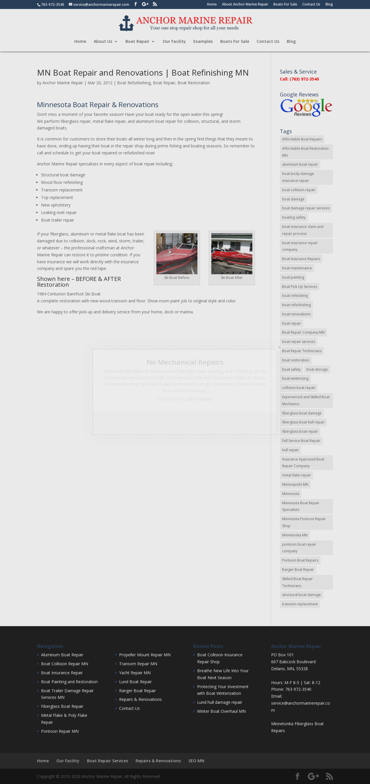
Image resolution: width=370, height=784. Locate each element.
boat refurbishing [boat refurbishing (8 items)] (296, 304)
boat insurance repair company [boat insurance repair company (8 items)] (300, 246)
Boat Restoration (193, 82)
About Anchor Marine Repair (245, 5)
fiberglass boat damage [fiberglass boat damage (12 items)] (301, 413)
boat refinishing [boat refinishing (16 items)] (295, 295)
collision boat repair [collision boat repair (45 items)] (298, 387)
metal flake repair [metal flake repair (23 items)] (296, 475)
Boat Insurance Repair (62, 672)
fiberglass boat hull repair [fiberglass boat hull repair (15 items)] (303, 422)
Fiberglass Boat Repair (62, 706)
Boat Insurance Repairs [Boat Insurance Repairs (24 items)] (301, 258)
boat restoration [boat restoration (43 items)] (295, 360)
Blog (329, 5)
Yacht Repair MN (135, 672)
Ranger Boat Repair (137, 690)
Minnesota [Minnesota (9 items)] (290, 493)
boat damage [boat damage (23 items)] (293, 199)
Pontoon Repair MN (60, 731)
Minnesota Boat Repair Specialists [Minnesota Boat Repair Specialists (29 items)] (300, 506)
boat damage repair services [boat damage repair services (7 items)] (306, 208)
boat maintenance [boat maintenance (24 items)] (297, 268)
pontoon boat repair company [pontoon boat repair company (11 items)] (299, 548)
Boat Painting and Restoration (69, 681)
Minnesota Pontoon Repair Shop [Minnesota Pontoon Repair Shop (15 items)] (304, 522)
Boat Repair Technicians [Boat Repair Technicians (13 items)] (301, 350)
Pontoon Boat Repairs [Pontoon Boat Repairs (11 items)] (300, 560)
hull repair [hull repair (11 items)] (290, 449)
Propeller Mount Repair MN (145, 654)
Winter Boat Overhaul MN (221, 711)
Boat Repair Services (107, 760)
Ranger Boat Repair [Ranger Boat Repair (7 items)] (298, 569)
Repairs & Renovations (140, 699)
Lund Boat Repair (135, 681)
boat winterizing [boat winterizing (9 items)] (295, 378)
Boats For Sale (285, 5)
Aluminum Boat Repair (62, 654)
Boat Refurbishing (134, 82)
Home (212, 5)
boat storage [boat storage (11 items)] (317, 369)
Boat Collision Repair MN (64, 663)
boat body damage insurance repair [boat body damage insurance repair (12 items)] (298, 177)
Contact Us (311, 5)
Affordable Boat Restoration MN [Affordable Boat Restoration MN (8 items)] (305, 152)
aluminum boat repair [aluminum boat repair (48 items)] (300, 164)
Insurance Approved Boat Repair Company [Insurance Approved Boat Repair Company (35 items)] (303, 463)
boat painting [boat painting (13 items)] (293, 277)
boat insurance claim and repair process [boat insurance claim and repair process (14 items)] (302, 230)
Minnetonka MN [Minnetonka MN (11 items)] (295, 535)
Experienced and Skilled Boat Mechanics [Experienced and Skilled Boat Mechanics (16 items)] (306, 400)
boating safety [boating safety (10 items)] (294, 217)
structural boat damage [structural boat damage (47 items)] (301, 594)
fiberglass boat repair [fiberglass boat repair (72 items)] (300, 431)
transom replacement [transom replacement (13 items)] (300, 604)
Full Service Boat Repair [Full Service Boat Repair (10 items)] (301, 440)
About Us (103, 41)
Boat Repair (137, 41)
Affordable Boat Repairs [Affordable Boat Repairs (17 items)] (302, 139)
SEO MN (196, 760)
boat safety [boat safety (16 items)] (291, 369)
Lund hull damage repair (219, 702)
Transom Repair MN (138, 663)
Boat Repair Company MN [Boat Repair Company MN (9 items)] (303, 332)
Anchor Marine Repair (62, 82)
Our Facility (174, 41)
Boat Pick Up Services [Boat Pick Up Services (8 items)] (299, 286)
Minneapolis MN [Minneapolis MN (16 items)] (295, 484)
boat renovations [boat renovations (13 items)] (296, 314)
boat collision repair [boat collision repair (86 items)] (298, 189)
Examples (203, 41)
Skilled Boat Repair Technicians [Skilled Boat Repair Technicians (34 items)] (297, 582)
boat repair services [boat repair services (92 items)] (298, 341)
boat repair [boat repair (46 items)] (291, 323)
